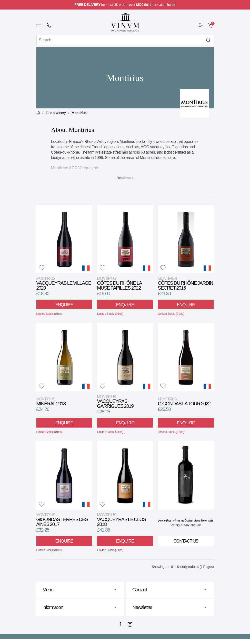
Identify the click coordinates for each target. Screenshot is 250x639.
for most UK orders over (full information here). (125, 5)
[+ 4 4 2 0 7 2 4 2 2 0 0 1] (49, 25)
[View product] (64, 239)
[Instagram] (130, 624)
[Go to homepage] (125, 22)
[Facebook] (120, 624)
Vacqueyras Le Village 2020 (63, 283)
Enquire (64, 304)
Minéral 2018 (51, 401)
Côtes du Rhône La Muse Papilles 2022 (119, 283)
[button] (39, 25)
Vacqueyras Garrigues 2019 (115, 402)
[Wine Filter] (201, 25)
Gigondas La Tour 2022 (184, 401)
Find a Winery (56, 113)
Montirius (79, 113)
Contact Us (185, 541)
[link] (211, 25)
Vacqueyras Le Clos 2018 (121, 520)
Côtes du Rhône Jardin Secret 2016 (185, 283)
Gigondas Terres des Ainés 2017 (62, 520)
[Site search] (125, 40)
